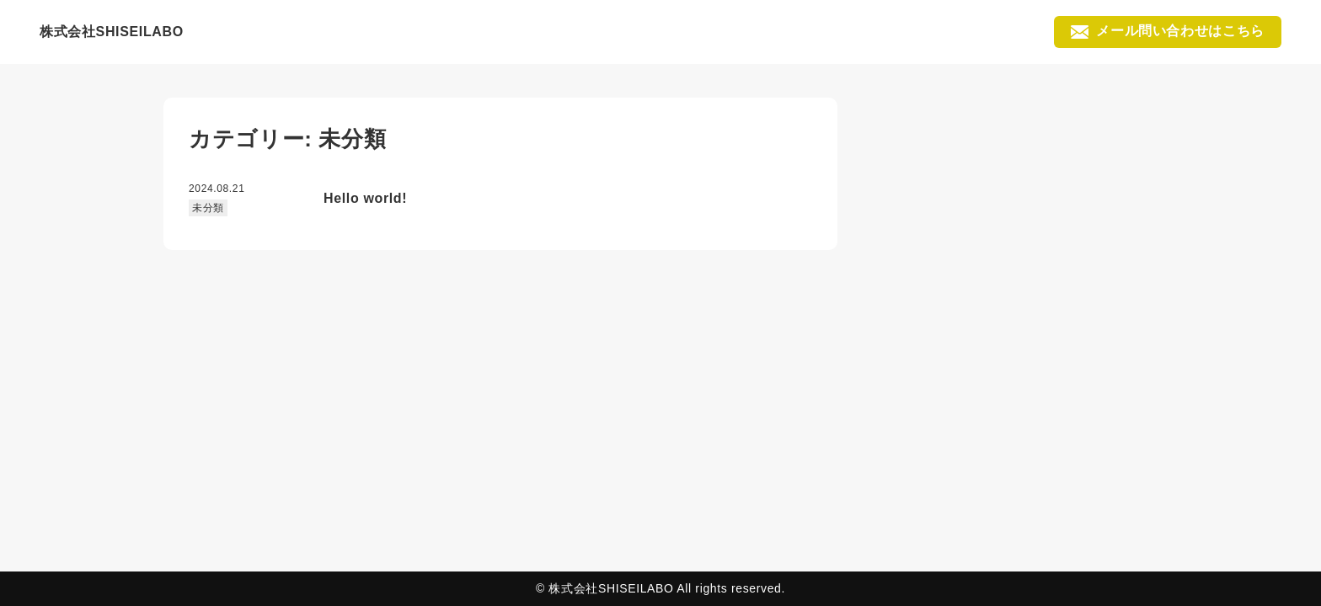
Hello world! (365, 198)
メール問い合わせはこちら (1168, 31)
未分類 (208, 208)
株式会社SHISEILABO (112, 31)
